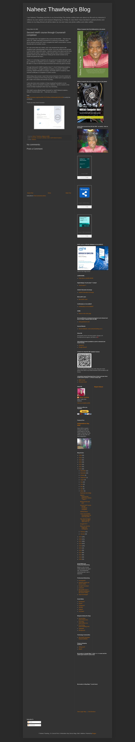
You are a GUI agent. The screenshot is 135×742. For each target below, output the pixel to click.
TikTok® (81, 607)
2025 (80, 457)
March (82, 491)
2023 (80, 462)
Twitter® (81, 609)
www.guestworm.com (84, 321)
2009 (80, 559)
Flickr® (80, 603)
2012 (80, 552)
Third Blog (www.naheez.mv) (83, 622)
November (83, 473)
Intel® (48, 137)
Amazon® (81, 345)
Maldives (34, 139)
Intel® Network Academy (56, 137)
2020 (80, 469)
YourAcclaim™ (82, 285)
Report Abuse (98, 387)
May (81, 486)
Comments (31, 725)
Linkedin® (81, 588)
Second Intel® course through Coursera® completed (85, 507)
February (82, 531)
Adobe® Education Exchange (86, 292)
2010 (80, 557)
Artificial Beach (84, 511)
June (81, 484)
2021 (80, 466)
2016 (80, 543)
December (83, 470)
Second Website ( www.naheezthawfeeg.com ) (90, 328)
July (81, 482)
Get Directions (91, 711)
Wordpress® (82, 630)
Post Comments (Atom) (40, 195)
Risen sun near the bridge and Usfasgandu (85, 527)
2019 (80, 536)
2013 (80, 550)
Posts (30, 722)
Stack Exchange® (83, 594)
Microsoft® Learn (83, 299)
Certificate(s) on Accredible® (86, 306)
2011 (80, 554)
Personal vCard (83, 382)
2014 (80, 548)
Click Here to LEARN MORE (86, 278)
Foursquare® (82, 580)
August (82, 479)
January (82, 534)
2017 (80, 541)
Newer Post (30, 193)
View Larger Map (81, 711)
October (82, 475)
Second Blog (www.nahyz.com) (83, 619)
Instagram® (82, 605)
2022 (80, 464)
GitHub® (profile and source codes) (84, 583)
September (83, 477)
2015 (80, 545)
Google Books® (83, 347)
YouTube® (81, 611)
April (81, 488)
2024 (80, 460)
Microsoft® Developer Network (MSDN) (84, 638)
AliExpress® (82, 647)
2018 (80, 539)
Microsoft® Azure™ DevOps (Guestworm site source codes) (84, 591)
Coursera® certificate (42, 137)
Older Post (68, 193)
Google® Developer (84, 586)
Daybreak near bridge (85, 493)
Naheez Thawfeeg (84, 397)
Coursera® (33, 137)
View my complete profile (83, 403)
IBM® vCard (82, 380)
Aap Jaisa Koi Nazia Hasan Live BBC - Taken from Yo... (85, 520)
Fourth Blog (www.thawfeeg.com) (84, 625)
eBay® (80, 649)
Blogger (94, 733)
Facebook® (82, 601)
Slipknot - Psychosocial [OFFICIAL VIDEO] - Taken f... (85, 497)
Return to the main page (85, 313)
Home (49, 193)
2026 (80, 455)
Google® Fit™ (83, 524)
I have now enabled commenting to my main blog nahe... (85, 515)
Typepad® (81, 628)
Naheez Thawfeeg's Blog (58, 9)
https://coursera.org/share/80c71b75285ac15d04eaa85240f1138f (45, 97)
